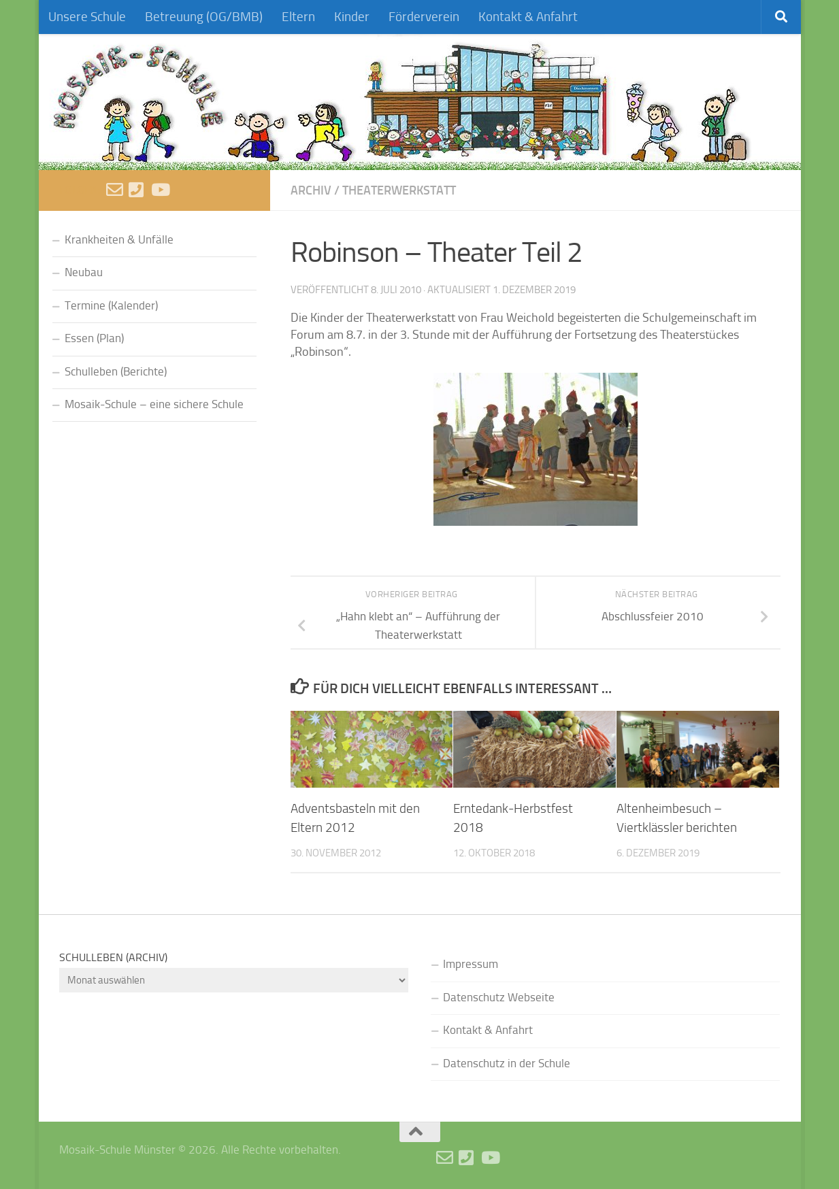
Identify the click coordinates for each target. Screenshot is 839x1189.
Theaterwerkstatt (399, 190)
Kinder (351, 16)
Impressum (470, 964)
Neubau (84, 272)
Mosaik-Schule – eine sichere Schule (154, 404)
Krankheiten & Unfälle (119, 239)
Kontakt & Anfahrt (528, 16)
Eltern (298, 16)
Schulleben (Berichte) (116, 371)
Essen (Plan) (94, 338)
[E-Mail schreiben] (114, 189)
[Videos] (159, 189)
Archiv (311, 190)
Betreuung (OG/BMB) (204, 16)
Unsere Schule (87, 16)
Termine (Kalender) (111, 305)
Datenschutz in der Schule (506, 1063)
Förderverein (424, 16)
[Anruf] (137, 189)
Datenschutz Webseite (499, 997)
